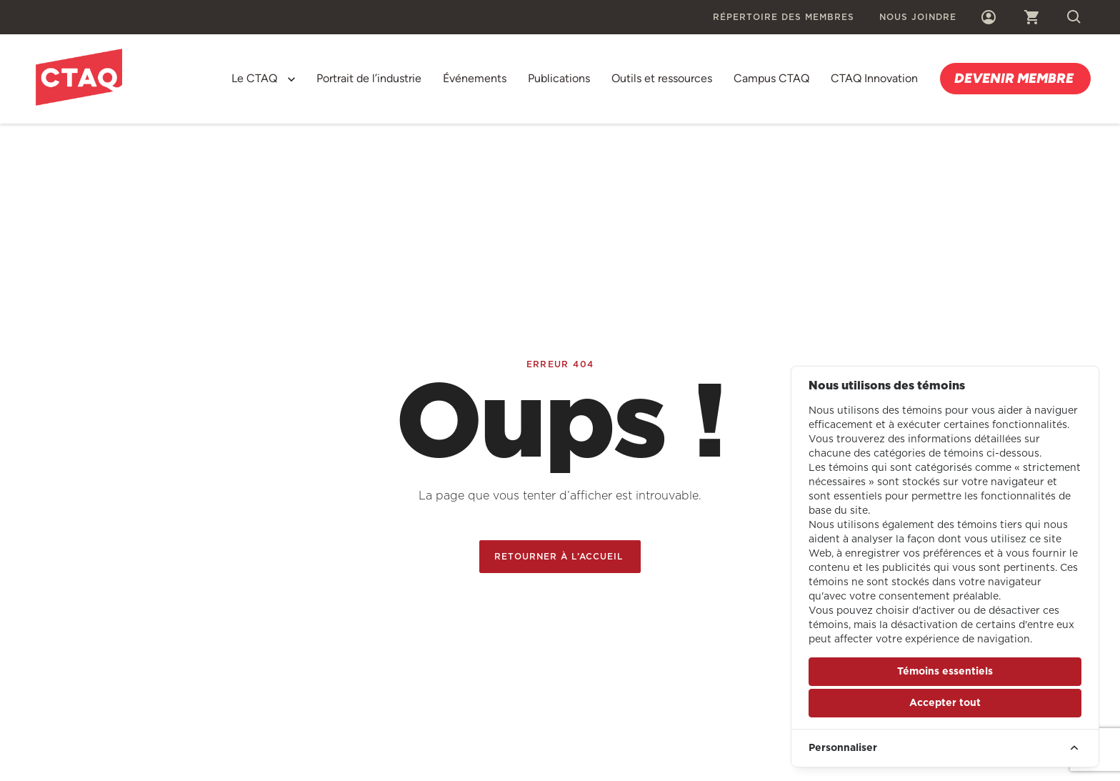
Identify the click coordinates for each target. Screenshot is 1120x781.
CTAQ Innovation (874, 78)
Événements (474, 78)
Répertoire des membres (783, 17)
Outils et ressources (661, 78)
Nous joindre (917, 17)
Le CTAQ (254, 78)
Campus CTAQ (771, 78)
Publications (559, 78)
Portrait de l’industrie (368, 78)
